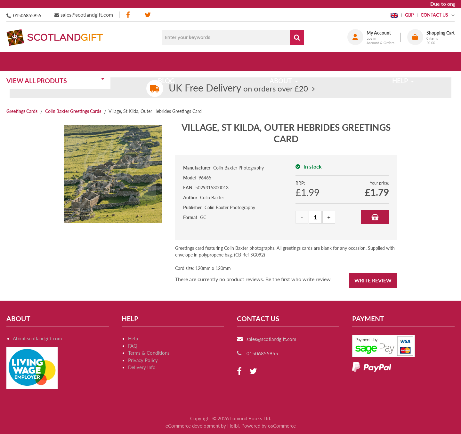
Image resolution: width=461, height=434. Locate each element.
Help (133, 338)
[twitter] (148, 15)
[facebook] (128, 15)
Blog (170, 61)
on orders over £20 (238, 88)
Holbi (233, 426)
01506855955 (27, 15)
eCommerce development (193, 426)
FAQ (132, 346)
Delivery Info (142, 367)
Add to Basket (375, 217)
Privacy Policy (143, 360)
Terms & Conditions (149, 353)
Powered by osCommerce (268, 426)
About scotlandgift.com (37, 338)
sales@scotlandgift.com (87, 15)
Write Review (373, 280)
